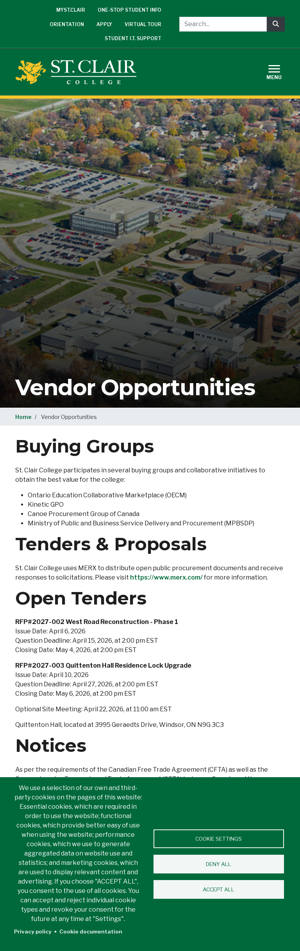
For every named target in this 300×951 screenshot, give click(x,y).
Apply (104, 24)
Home (23, 417)
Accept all (218, 889)
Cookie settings (218, 839)
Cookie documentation (90, 931)
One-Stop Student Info (129, 10)
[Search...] (223, 24)
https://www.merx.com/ (166, 577)
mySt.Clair (70, 10)
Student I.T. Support (133, 38)
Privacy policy (33, 931)
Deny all (218, 864)
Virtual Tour (143, 24)
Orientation (67, 24)
